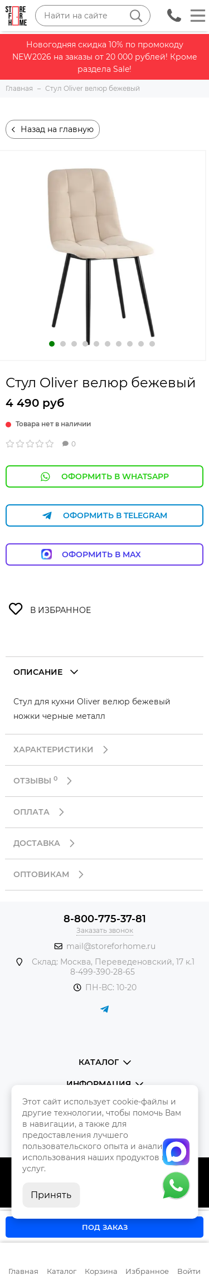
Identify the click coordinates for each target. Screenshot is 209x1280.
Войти (189, 1271)
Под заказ (105, 1227)
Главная (23, 1271)
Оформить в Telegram (105, 515)
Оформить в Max (104, 554)
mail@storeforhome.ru (110, 946)
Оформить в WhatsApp (104, 476)
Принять (51, 1195)
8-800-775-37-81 (105, 919)
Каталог (61, 1271)
